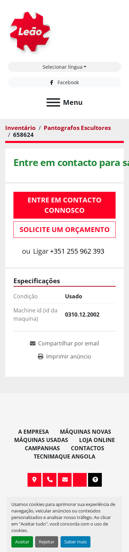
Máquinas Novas (85, 431)
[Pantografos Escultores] (77, 128)
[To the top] (95, 480)
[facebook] (64, 82)
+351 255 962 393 (77, 251)
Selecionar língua (63, 67)
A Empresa (33, 431)
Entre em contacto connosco (64, 205)
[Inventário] (20, 128)
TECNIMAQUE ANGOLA (64, 456)
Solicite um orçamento (65, 229)
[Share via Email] (64, 343)
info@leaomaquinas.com (65, 480)
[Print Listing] (64, 356)
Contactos (87, 448)
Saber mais (75, 542)
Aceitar (22, 542)
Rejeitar (46, 542)
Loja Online (97, 440)
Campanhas (42, 448)
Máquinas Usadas (41, 440)
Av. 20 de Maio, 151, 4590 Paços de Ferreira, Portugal (34, 480)
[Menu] (53, 102)
